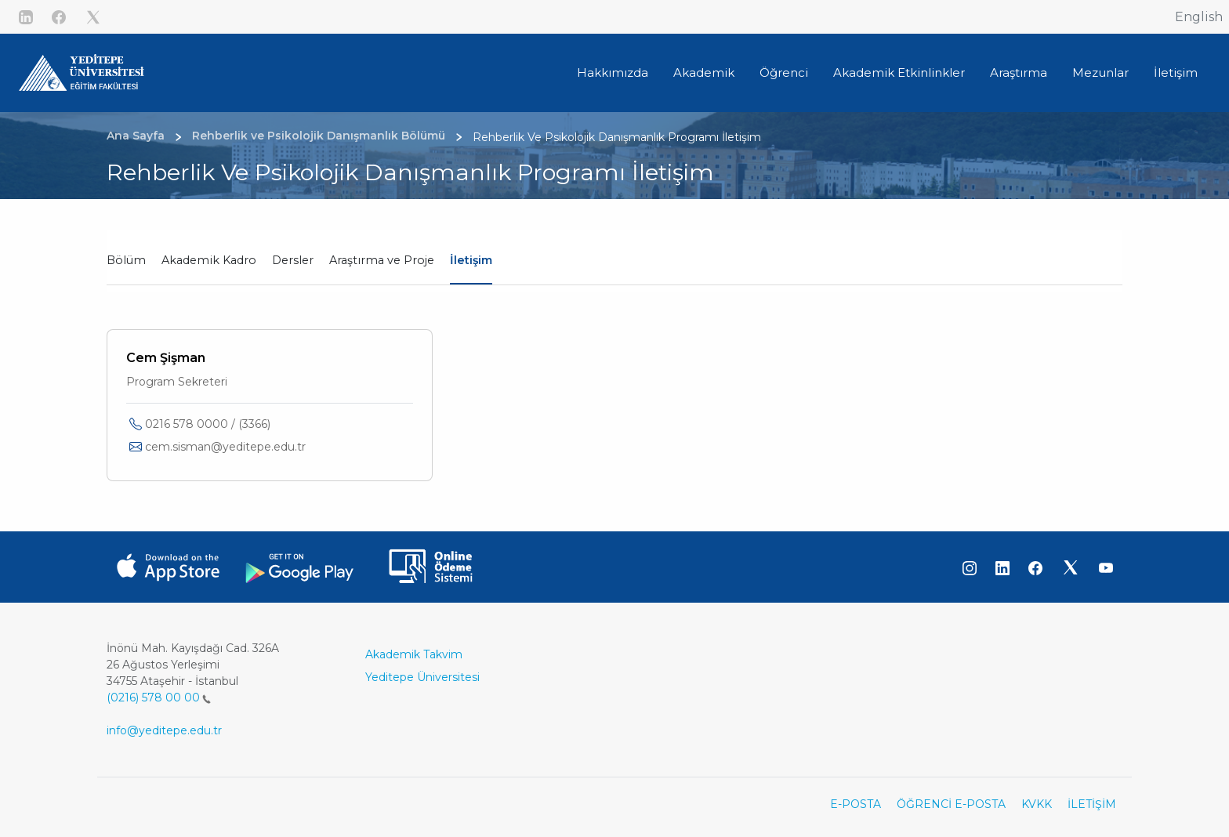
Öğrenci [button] (784, 72)
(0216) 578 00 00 (159, 697)
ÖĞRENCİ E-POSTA (951, 804)
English (1199, 16)
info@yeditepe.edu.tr (164, 730)
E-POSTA (855, 804)
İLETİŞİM (1092, 804)
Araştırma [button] (1018, 72)
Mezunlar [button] (1100, 72)
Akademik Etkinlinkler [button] (899, 72)
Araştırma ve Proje (381, 260)
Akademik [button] (703, 72)
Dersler (293, 260)
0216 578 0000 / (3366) (207, 424)
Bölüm (126, 260)
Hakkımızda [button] (612, 72)
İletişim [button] (1176, 72)
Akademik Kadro (208, 260)
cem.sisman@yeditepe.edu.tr (225, 447)
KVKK (1036, 804)
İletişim (471, 260)
